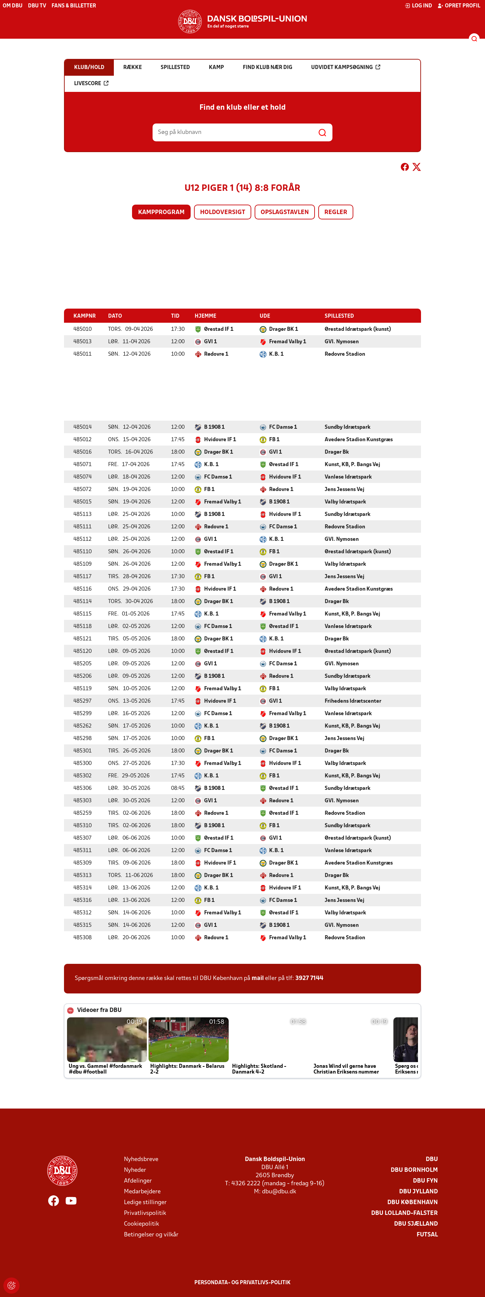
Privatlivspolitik (145, 1213)
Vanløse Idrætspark (348, 477)
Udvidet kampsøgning (345, 67)
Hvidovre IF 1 (220, 439)
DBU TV (37, 6)
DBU (432, 1159)
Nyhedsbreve (141, 1159)
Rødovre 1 (216, 354)
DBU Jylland (418, 1191)
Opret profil (459, 6)
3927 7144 (309, 978)
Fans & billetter (74, 6)
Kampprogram (161, 212)
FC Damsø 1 (283, 427)
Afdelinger (138, 1181)
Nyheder (135, 1170)
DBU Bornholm (414, 1170)
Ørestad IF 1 (218, 329)
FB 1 (274, 439)
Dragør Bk (337, 452)
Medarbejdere (142, 1191)
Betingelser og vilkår (151, 1234)
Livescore (91, 83)
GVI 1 (210, 341)
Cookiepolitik (141, 1224)
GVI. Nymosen (342, 341)
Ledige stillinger (145, 1202)
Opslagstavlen (285, 212)
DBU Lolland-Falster (404, 1213)
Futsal (427, 1234)
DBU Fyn (425, 1181)
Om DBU (13, 6)
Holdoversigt (222, 212)
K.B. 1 (276, 354)
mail (258, 978)
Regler (335, 212)
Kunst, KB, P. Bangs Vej (352, 464)
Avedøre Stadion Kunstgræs (359, 439)
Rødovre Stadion (345, 354)
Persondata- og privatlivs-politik (242, 1282)
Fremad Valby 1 (287, 341)
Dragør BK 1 (283, 329)
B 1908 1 (214, 427)
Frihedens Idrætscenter (353, 701)
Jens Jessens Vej (344, 489)
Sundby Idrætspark (347, 427)
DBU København (412, 1202)
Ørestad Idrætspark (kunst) (358, 329)
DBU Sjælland (416, 1224)
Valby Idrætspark (345, 501)
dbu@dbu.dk (279, 1191)
